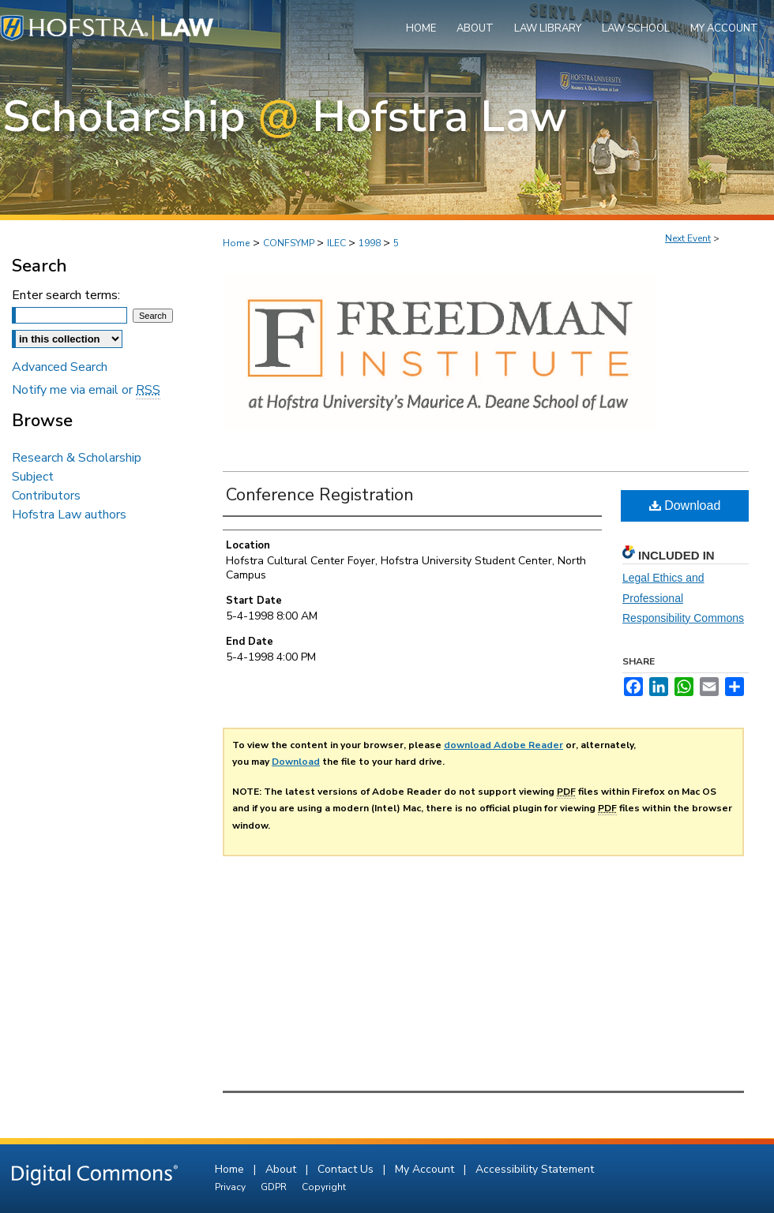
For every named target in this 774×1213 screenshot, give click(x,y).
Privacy (231, 1187)
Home (236, 243)
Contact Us (347, 1169)
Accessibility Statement (534, 1169)
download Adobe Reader (503, 745)
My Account (426, 1169)
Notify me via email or (86, 390)
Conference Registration (320, 495)
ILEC (337, 243)
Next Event (688, 238)
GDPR (275, 1187)
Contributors (46, 495)
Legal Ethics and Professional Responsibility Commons (683, 597)
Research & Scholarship (76, 457)
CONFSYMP (290, 243)
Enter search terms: (66, 295)
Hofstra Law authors (69, 514)
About (282, 1169)
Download (685, 505)
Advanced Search (59, 367)
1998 (371, 243)
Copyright (324, 1187)
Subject (33, 476)
